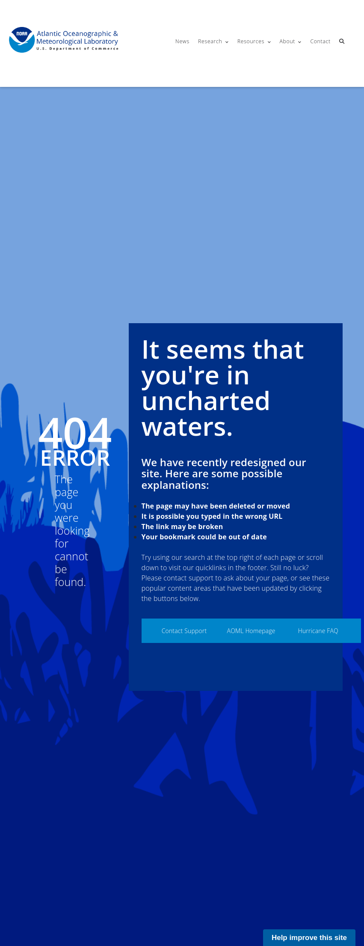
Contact (320, 41)
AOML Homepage (251, 631)
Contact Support (184, 631)
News (182, 41)
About (287, 41)
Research (210, 41)
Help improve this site (309, 938)
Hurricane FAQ (318, 631)
